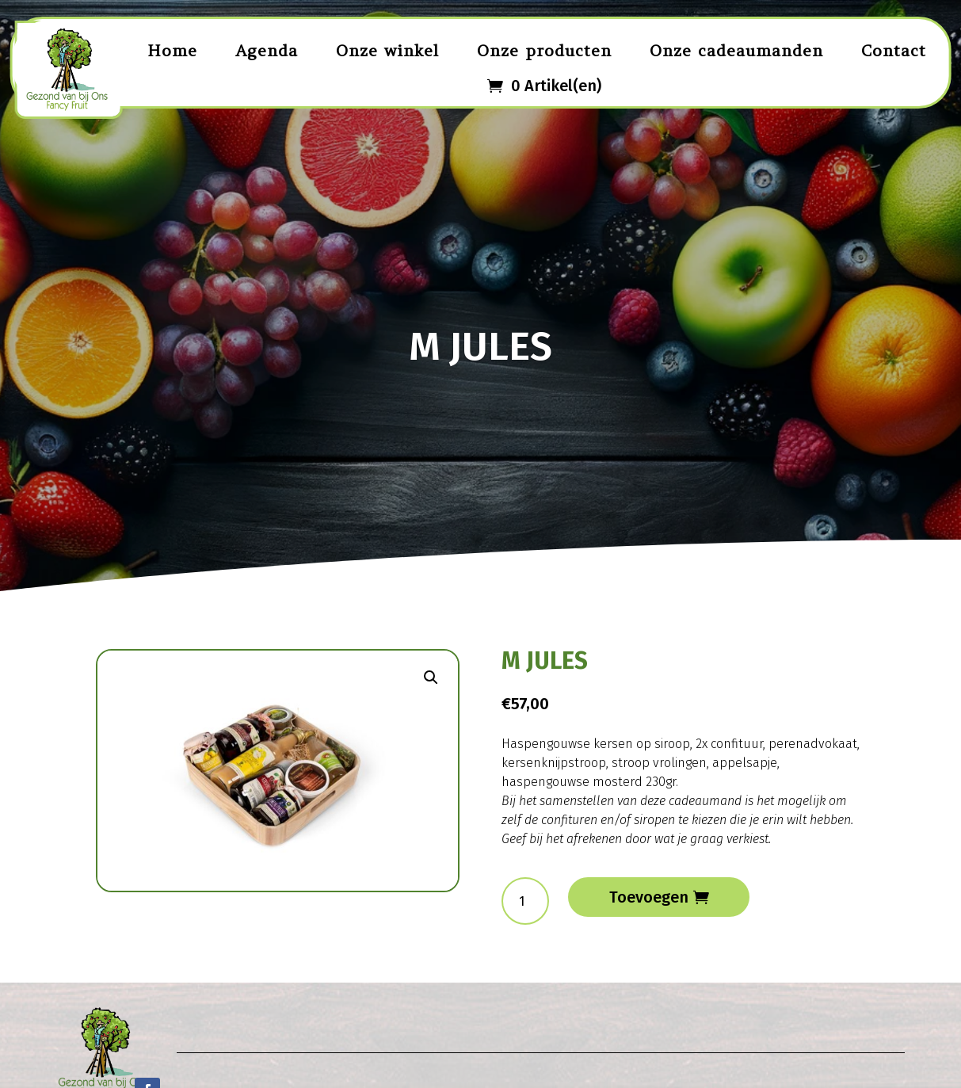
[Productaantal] (525, 901)
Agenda (266, 50)
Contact (893, 50)
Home (172, 50)
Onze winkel (387, 50)
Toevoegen (648, 897)
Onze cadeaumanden (736, 50)
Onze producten (544, 50)
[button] (431, 677)
